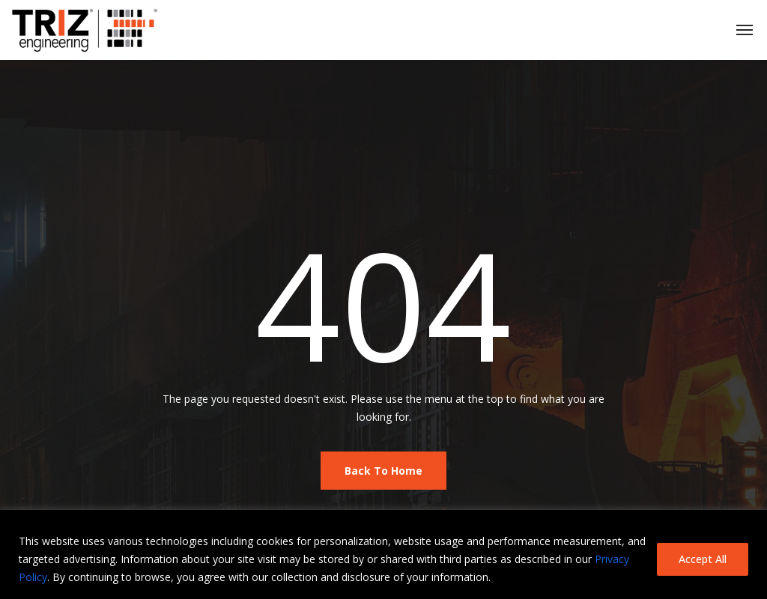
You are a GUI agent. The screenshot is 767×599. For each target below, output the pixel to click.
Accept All (703, 559)
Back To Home (383, 470)
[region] (383, 554)
